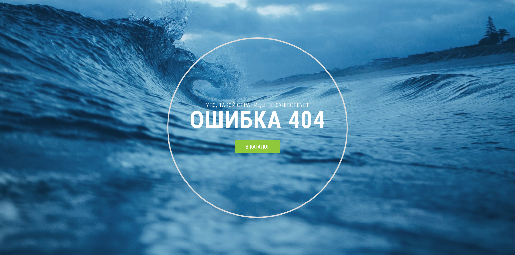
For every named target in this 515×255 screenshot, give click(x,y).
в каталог (257, 147)
